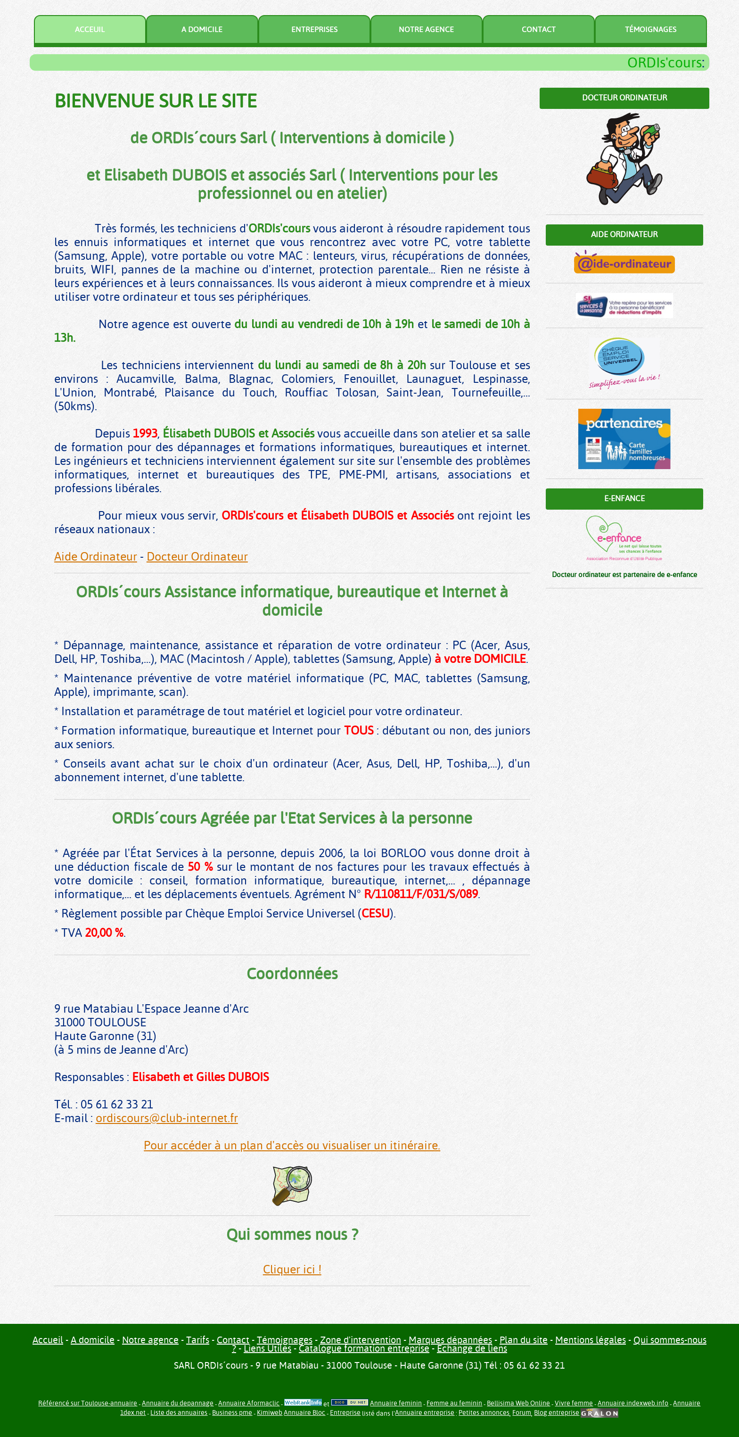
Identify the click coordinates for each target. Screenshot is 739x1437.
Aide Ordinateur (95, 556)
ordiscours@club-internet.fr (167, 1118)
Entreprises (314, 29)
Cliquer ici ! (292, 1269)
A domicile (201, 29)
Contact (539, 29)
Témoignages (650, 29)
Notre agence (426, 29)
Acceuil (90, 29)
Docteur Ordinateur (197, 556)
